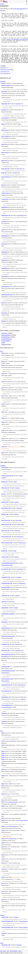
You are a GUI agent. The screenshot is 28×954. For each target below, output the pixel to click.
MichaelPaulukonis (6, 308)
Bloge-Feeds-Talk (5, 520)
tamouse (23, 170)
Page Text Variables (23, 927)
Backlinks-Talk (4, 514)
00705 (2, 785)
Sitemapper (4, 313)
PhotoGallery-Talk (5, 944)
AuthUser (17, 917)
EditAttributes (4, 207)
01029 (2, 842)
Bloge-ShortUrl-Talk (6, 536)
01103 (2, 381)
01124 (2, 859)
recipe (14, 741)
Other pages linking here (5, 73)
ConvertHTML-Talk (6, 569)
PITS (1, 351)
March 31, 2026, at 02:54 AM (12, 591)
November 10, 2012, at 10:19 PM (13, 414)
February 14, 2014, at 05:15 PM (12, 552)
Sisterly (3, 302)
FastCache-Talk (5, 595)
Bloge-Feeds (4, 130)
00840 (2, 814)
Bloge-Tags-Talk (5, 168)
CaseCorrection (5, 193)
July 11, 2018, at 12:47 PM (11, 597)
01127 (2, 395)
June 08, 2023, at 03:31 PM (11, 105)
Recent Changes (13, 951)
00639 (2, 775)
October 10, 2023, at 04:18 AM (12, 632)
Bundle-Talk (4, 550)
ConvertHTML (4, 199)
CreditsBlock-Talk (5, 577)
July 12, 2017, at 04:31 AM (11, 662)
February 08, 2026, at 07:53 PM (12, 248)
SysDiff (3, 342)
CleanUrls (17, 557)
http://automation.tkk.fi (19, 8)
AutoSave (3, 109)
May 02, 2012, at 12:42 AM (11, 824)
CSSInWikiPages (5, 337)
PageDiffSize (4, 268)
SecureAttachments (6, 691)
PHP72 (25, 89)
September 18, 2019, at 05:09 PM (13, 687)
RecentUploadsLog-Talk (7, 678)
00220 (2, 733)
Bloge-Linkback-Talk (6, 524)
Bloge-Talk (4, 172)
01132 (2, 404)
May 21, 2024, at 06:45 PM (11, 603)
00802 (2, 806)
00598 (2, 763)
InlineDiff (3, 344)
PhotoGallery (19, 944)
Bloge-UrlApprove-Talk (7, 542)
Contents (3, 65)
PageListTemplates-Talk (7, 921)
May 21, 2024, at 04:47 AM (11, 233)
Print (8, 951)
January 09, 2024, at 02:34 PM (12, 646)
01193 (2, 446)
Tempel (22, 895)
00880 (2, 820)
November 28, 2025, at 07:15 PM (13, 693)
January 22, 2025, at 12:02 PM (12, 225)
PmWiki (2, 915)
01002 (2, 361)
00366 (2, 757)
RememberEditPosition (7, 294)
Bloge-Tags (4, 160)
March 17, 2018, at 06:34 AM (12, 408)
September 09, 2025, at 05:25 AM (13, 99)
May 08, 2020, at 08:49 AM (11, 919)
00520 (2, 759)
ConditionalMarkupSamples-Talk (9, 563)
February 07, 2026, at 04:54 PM (12, 640)
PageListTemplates (23, 921)
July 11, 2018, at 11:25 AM (11, 609)
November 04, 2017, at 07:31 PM (13, 479)
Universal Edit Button (7, 707)
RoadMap (3, 933)
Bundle (3, 185)
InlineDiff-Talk (4, 607)
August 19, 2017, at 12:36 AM (12, 585)
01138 (2, 418)
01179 (2, 891)
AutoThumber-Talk (6, 508)
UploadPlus (4, 713)
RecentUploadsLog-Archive (8, 670)
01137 (2, 412)
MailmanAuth (4, 235)
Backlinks (17, 514)
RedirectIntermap (5, 286)
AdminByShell (4, 467)
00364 (2, 755)
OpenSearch (4, 260)
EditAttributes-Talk (5, 215)
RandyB (23, 687)
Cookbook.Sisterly (12, 838)
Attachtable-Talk (5, 103)
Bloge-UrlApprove (5, 176)
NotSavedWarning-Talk (7, 654)
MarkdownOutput (5, 628)
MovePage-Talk (5, 644)
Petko (22, 89)
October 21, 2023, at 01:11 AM (12, 282)
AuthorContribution (6, 335)
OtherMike (23, 903)
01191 (2, 430)
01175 (2, 883)
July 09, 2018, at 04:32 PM (11, 909)
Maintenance (4, 622)
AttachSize (17, 487)
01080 (2, 373)
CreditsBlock (18, 577)
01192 (2, 438)
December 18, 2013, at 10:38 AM (13, 903)
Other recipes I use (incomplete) (7, 69)
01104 (2, 387)
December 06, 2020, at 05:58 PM (13, 516)
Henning (23, 789)
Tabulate (3, 321)
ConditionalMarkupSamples (7, 565)
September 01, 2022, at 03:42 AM (13, 923)
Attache (3, 83)
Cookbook (2, 81)
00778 (2, 802)
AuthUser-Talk (4, 917)
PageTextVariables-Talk (7, 927)
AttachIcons (4, 333)
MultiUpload (4, 252)
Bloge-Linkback (5, 136)
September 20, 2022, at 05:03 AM (13, 571)
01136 (2, 869)
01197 (2, 899)
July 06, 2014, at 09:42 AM (11, 522)
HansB (22, 640)
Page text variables (23, 820)
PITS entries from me (5, 71)
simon (22, 99)
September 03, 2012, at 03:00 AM (13, 579)
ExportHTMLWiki (5, 587)
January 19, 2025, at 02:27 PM (12, 937)
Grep (2, 229)
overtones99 (23, 796)
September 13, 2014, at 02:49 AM (13, 624)
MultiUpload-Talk (5, 650)
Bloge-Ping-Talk (5, 530)
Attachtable (4, 91)
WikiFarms (23, 699)
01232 (2, 905)
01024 (2, 838)
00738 (2, 793)
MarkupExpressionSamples (8, 636)
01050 (2, 854)
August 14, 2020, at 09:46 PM (12, 504)
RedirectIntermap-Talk (6, 684)
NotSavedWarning (5, 656)
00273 (2, 741)
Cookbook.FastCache (13, 802)
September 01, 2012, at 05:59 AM (13, 510)
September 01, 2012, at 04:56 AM (13, 489)
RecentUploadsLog (6, 340)
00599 (2, 769)
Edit (1, 951)
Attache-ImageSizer (6, 85)
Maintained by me (4, 67)
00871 (2, 818)
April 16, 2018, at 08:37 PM (11, 544)
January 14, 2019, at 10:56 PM (12, 567)
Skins (1, 943)
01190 (2, 422)
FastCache (4, 221)
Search (20, 951)
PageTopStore (4, 276)
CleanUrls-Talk (5, 557)
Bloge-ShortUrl (5, 152)
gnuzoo (20, 591)
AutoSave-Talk (5, 502)
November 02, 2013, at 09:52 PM (13, 749)
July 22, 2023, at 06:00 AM (11, 211)
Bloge (2, 124)
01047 (2, 846)
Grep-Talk (3, 601)
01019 (2, 830)
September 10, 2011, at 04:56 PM (13, 357)
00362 (2, 751)
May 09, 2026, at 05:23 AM (11, 929)
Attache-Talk (4, 481)
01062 (2, 365)
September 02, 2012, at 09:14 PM (13, 532)
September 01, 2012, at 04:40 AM (13, 483)
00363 (2, 753)
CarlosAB (21, 408)
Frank (22, 217)
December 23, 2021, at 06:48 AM (13, 89)
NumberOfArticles (5, 666)
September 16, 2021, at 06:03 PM (13, 682)
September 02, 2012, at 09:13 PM (13, 526)
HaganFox (23, 773)
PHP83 (22, 233)
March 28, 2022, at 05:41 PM (12, 164)
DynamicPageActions (6, 338)
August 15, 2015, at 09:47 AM (12, 834)
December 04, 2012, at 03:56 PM (13, 895)
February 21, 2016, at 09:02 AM (12, 881)
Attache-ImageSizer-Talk (7, 475)
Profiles (2, 4)
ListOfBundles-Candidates (7, 613)
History (4, 951)
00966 (2, 826)
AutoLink (3, 494)
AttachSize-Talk (5, 487)
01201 (2, 452)
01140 (2, 877)
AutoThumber (4, 117)
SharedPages (4, 697)
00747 (2, 800)
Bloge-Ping (4, 144)
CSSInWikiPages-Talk (6, 583)
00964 (2, 353)
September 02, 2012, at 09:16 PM (13, 538)
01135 (2, 863)
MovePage (4, 243)
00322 (2, 745)
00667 (2, 783)
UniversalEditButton (6, 705)
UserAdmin (4, 721)
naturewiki (23, 516)
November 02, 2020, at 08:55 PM (13, 559)
